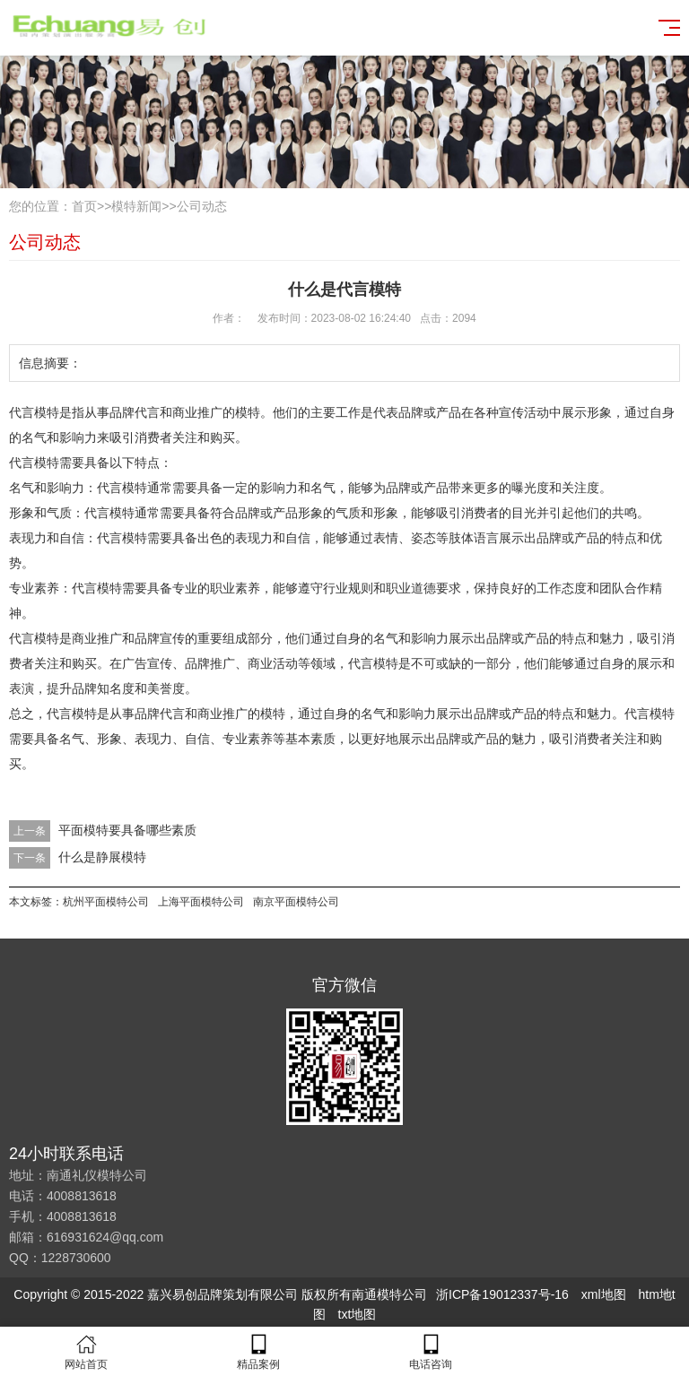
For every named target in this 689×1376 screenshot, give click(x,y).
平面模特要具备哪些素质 (127, 830)
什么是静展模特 (102, 857)
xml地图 (603, 1294)
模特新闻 (136, 206)
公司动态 (202, 206)
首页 (84, 206)
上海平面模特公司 (201, 902)
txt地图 (357, 1314)
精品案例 (258, 1352)
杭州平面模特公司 (106, 902)
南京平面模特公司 (296, 902)
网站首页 (86, 1352)
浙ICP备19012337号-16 (502, 1294)
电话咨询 (430, 1352)
